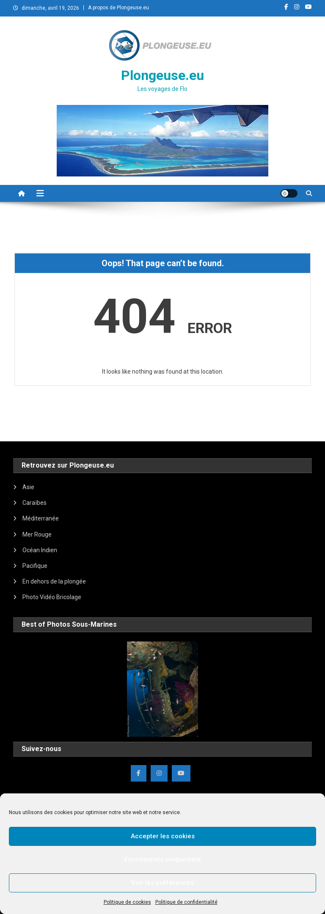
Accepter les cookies (163, 836)
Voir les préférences (162, 882)
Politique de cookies (127, 902)
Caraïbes (34, 502)
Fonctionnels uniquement (162, 859)
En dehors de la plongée (54, 581)
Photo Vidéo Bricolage (51, 597)
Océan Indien (39, 550)
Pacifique (34, 565)
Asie (28, 487)
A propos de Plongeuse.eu (118, 8)
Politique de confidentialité (186, 902)
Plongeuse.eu (162, 75)
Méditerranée (40, 518)
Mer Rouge (37, 534)
